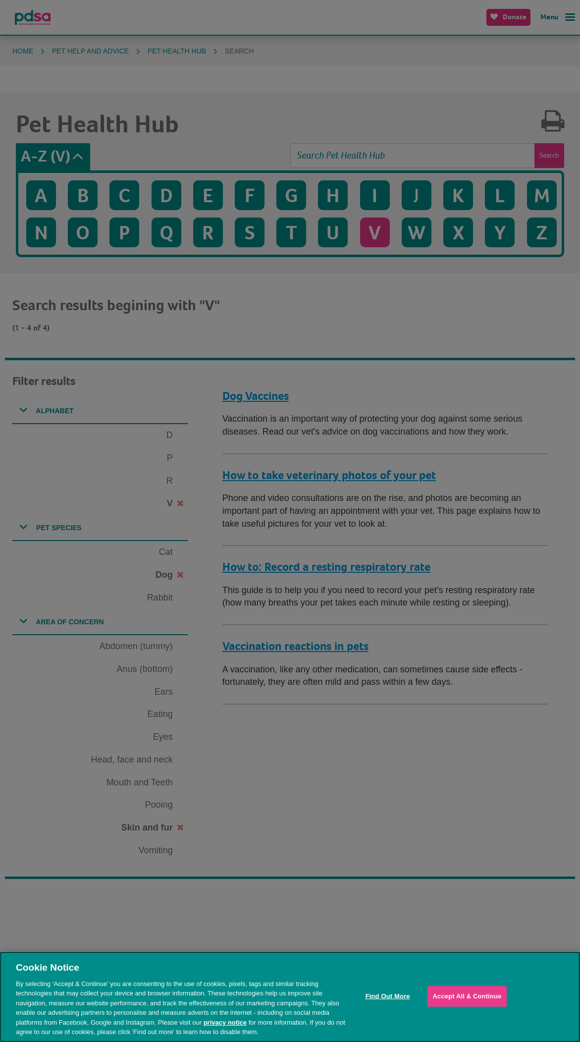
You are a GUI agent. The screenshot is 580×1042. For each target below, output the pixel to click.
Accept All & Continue (467, 996)
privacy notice (225, 1022)
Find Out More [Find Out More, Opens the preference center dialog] (388, 996)
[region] (290, 997)
